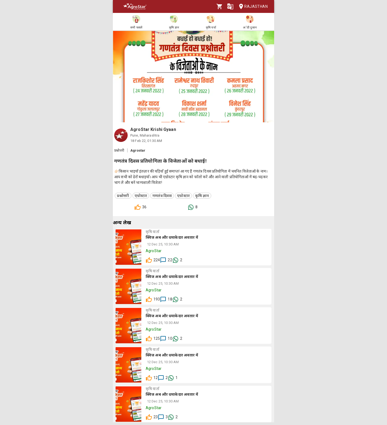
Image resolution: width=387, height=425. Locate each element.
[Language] (230, 6)
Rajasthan (252, 7)
